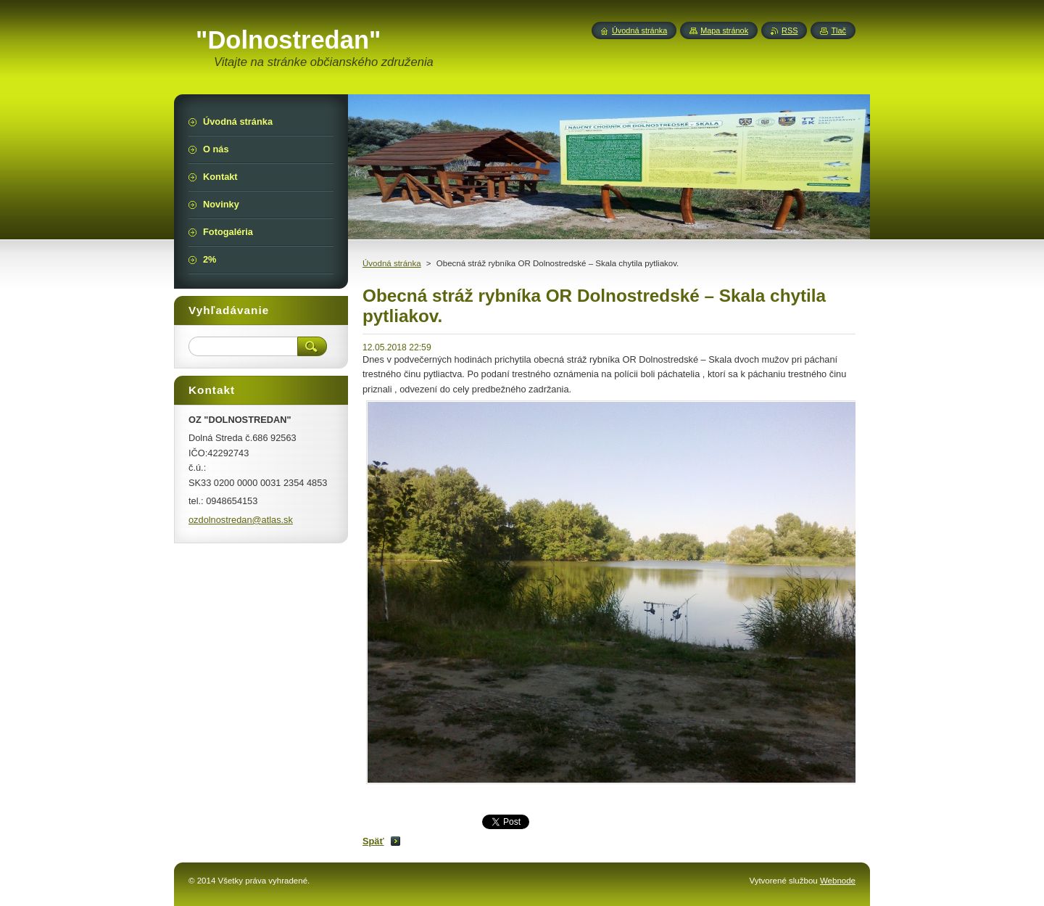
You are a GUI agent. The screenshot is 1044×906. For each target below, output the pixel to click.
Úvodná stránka (391, 263)
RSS (790, 30)
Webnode (838, 880)
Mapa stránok (724, 30)
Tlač (838, 30)
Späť (373, 841)
